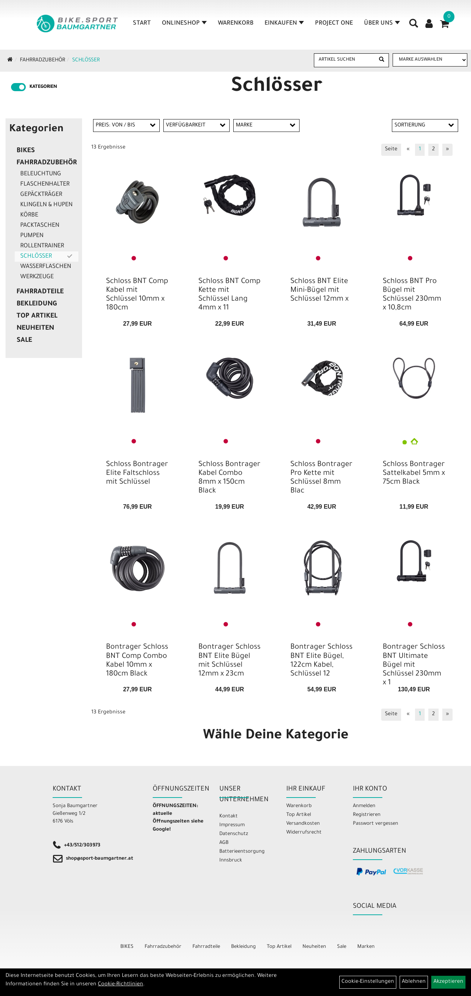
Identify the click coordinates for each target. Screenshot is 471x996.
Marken (366, 947)
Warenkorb (236, 23)
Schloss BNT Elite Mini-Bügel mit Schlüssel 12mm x (319, 291)
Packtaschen (39, 225)
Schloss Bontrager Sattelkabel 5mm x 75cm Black (414, 474)
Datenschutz (233, 834)
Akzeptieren (448, 982)
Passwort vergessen (375, 824)
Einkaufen (284, 23)
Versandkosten (303, 824)
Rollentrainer (42, 246)
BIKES (26, 151)
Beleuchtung (40, 174)
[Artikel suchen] (344, 60)
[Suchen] (382, 60)
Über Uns (382, 23)
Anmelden (364, 806)
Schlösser (86, 61)
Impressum (232, 825)
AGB (224, 843)
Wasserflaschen (45, 267)
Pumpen (31, 236)
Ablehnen (414, 982)
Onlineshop (184, 23)
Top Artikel (37, 316)
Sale (24, 340)
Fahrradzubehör (42, 61)
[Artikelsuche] (413, 26)
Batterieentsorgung (242, 852)
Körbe (29, 215)
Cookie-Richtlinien (120, 985)
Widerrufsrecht (304, 832)
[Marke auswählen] (430, 60)
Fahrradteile (40, 292)
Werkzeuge (37, 277)
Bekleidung (37, 304)
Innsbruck (230, 860)
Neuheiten (35, 328)
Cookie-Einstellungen (367, 982)
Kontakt (228, 816)
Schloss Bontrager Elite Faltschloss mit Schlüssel (137, 474)
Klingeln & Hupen (46, 205)
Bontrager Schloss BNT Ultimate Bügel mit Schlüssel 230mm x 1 (414, 665)
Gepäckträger (41, 194)
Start (142, 23)
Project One (334, 23)
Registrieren (366, 815)
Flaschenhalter (45, 184)
